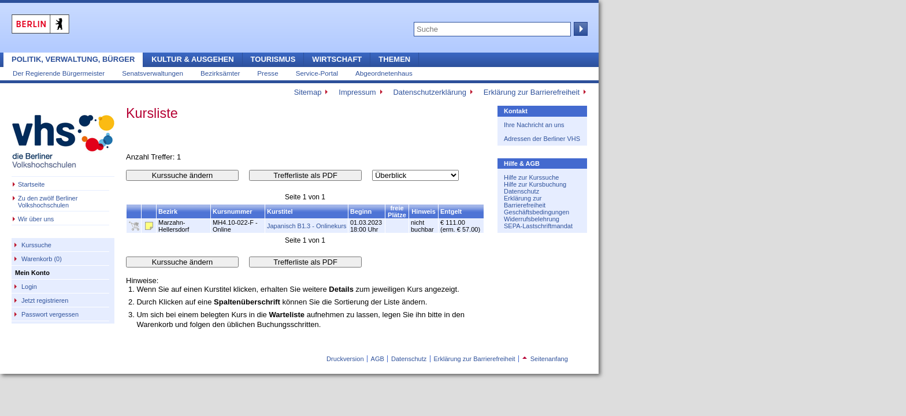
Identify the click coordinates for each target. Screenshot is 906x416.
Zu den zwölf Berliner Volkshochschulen (47, 202)
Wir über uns (36, 219)
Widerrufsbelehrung (531, 219)
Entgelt (451, 211)
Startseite (31, 184)
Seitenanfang (545, 358)
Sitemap (308, 92)
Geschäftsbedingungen (536, 212)
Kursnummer (232, 211)
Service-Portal (317, 73)
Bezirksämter (220, 73)
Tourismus (273, 59)
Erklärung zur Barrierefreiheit (532, 92)
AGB (377, 358)
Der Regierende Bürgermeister (59, 73)
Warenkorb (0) (41, 258)
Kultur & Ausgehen (192, 59)
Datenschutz (521, 191)
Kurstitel (280, 211)
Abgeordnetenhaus (384, 73)
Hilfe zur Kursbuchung (535, 184)
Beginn (361, 211)
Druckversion (344, 358)
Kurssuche (36, 245)
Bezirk (167, 211)
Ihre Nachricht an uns (534, 124)
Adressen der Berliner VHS (542, 138)
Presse (267, 73)
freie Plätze (397, 211)
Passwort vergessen (50, 314)
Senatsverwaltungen (152, 73)
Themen (394, 59)
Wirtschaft (337, 59)
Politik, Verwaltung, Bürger (73, 59)
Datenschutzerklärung (429, 92)
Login (29, 286)
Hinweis (423, 211)
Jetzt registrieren (44, 300)
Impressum (357, 92)
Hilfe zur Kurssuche (531, 177)
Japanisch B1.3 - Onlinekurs (307, 225)
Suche (579, 29)
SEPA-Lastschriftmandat (538, 225)
